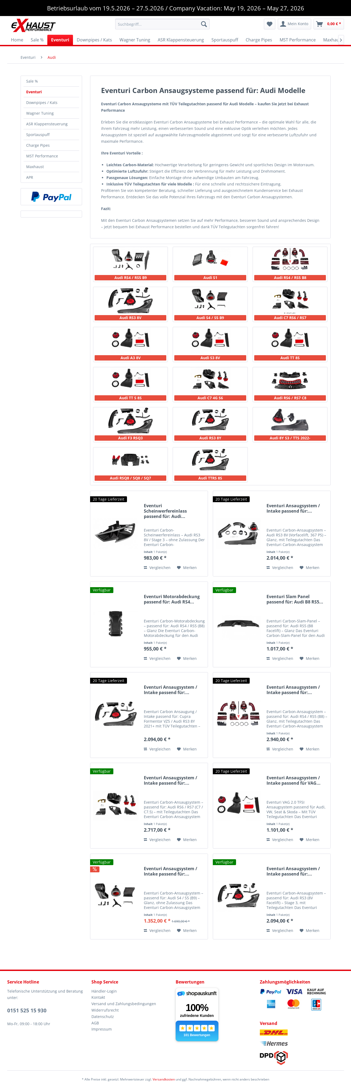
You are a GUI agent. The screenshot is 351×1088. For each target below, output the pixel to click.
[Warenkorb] (329, 24)
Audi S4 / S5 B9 (210, 317)
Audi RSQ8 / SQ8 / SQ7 (130, 478)
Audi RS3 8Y (210, 437)
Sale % (32, 81)
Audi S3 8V (210, 357)
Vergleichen (157, 567)
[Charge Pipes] (259, 40)
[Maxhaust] (333, 40)
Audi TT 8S (290, 357)
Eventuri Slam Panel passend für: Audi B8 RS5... (295, 599)
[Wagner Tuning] (135, 40)
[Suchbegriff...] (162, 24)
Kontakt (98, 997)
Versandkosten (164, 1079)
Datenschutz (102, 1016)
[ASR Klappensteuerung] (181, 40)
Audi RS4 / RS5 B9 (130, 277)
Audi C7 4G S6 (210, 397)
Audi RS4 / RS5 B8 (290, 277)
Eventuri (34, 91)
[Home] (17, 40)
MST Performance (42, 155)
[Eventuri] (60, 40)
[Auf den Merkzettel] (187, 567)
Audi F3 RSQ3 (130, 437)
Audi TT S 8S (130, 397)
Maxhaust (35, 166)
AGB (95, 1022)
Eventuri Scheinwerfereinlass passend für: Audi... (165, 511)
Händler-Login (104, 991)
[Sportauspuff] (225, 40)
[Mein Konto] (294, 24)
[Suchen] (204, 24)
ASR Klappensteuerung (47, 123)
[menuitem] (162, 24)
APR (29, 177)
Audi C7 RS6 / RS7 (290, 317)
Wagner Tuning (40, 113)
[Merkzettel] (269, 24)
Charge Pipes (38, 145)
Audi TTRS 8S (210, 478)
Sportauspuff (37, 134)
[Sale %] (37, 40)
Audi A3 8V (131, 357)
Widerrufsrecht (105, 1010)
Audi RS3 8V (130, 317)
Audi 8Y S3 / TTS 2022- (290, 437)
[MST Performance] (297, 40)
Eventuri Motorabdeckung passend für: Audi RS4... (172, 599)
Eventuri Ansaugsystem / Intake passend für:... (293, 508)
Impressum (101, 1029)
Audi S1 (210, 277)
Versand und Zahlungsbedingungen (123, 1003)
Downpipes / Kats (41, 102)
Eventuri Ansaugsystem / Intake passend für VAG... (294, 780)
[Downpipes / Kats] (94, 40)
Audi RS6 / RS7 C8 (290, 397)
